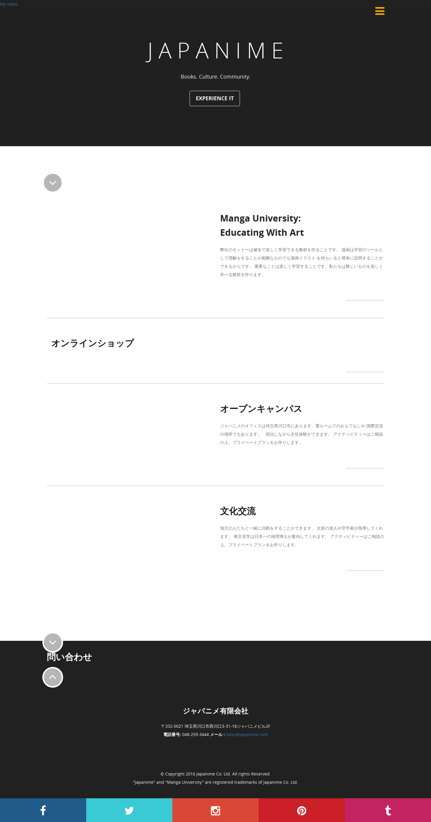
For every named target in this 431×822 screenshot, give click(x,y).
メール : (217, 734)
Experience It (215, 98)
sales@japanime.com (247, 734)
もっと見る (365, 292)
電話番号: (172, 734)
